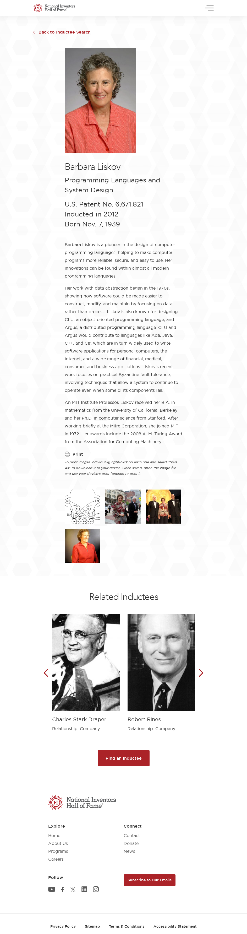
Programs (58, 851)
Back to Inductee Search (65, 32)
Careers (56, 859)
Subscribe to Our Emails (150, 880)
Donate (131, 843)
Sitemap (92, 926)
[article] (86, 668)
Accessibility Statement (175, 926)
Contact (132, 835)
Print (74, 454)
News (129, 851)
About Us (58, 843)
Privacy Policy (63, 926)
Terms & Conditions (126, 926)
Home (54, 835)
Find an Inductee (124, 758)
